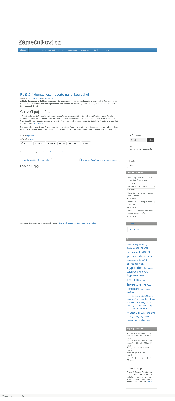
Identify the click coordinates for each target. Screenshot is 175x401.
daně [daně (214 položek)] (138, 248)
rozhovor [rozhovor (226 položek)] (142, 305)
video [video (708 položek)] (131, 312)
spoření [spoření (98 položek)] (129, 309)
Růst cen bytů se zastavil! (137, 186)
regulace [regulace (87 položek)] (134, 306)
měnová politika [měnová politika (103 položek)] (145, 289)
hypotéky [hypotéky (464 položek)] (133, 275)
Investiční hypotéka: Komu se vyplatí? (36, 160)
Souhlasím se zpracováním (141, 147)
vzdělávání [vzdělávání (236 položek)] (140, 313)
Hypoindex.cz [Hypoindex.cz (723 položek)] (137, 268)
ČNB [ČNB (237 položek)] (143, 320)
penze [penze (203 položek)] (145, 296)
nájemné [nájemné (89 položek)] (139, 296)
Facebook (131, 224)
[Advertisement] (87, 17)
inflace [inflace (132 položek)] (141, 276)
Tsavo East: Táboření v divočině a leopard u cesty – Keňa (140, 212)
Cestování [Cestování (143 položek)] (131, 248)
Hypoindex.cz (32, 136)
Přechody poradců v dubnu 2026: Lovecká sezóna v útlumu (140, 179)
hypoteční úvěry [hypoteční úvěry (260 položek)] (139, 271)
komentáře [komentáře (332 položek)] (133, 288)
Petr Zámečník (49, 99)
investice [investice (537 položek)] (133, 279)
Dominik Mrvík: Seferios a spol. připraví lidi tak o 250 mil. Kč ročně (140, 335)
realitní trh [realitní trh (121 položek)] (135, 302)
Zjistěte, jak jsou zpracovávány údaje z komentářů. (78, 223)
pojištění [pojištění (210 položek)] (135, 299)
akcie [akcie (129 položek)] (129, 245)
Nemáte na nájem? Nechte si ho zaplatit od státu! (99, 160)
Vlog (32, 50)
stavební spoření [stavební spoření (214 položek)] (141, 309)
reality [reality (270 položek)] (142, 302)
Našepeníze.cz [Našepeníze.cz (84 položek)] (143, 293)
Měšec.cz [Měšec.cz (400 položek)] (133, 292)
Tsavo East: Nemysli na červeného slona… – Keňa (141, 194)
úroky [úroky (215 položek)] (136, 316)
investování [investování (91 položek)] (142, 280)
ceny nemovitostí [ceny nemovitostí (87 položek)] (149, 245)
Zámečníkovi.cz (39, 42)
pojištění (60, 152)
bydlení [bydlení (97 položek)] (141, 245)
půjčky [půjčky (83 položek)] (129, 302)
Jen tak (61, 50)
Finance (23, 50)
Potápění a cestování (46, 50)
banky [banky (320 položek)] (135, 244)
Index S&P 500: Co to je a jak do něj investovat (141, 203)
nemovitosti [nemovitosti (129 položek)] (131, 296)
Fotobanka (72, 50)
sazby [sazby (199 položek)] (149, 305)
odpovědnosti (39, 123)
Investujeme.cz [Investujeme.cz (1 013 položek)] (139, 284)
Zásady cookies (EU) (101, 50)
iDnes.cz (33, 139)
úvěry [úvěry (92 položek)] (141, 317)
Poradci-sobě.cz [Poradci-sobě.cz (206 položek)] (147, 299)
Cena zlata (85, 50)
